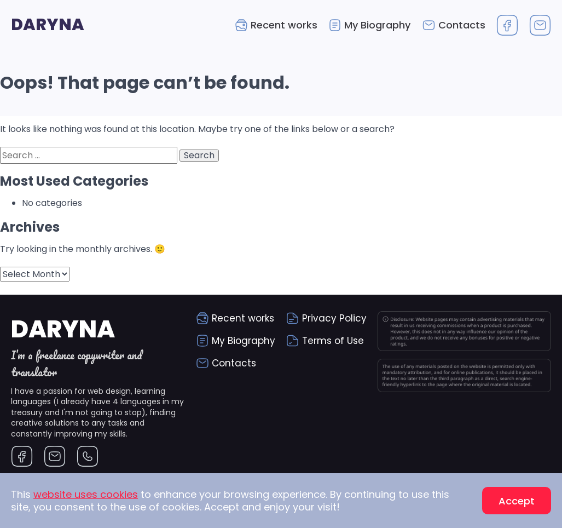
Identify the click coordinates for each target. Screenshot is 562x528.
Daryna (47, 24)
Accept (517, 501)
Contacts (461, 25)
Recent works (284, 25)
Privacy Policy (334, 318)
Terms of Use (333, 340)
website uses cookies (85, 494)
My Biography (377, 25)
